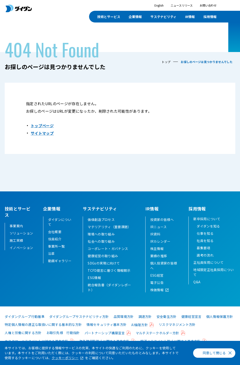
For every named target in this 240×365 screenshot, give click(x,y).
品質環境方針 (124, 322)
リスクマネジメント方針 (177, 330)
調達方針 (145, 322)
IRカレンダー (160, 247)
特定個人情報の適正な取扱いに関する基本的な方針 (43, 330)
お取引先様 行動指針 (63, 339)
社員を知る (205, 247)
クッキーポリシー (65, 357)
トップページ (42, 125)
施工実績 (16, 240)
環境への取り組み (101, 240)
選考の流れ (205, 261)
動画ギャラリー (59, 267)
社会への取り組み (101, 247)
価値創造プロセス (101, 225)
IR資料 (155, 240)
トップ (166, 62)
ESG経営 (157, 281)
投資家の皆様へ (162, 225)
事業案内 (16, 225)
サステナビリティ (163, 16)
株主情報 (157, 255)
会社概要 (54, 238)
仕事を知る (205, 239)
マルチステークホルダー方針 (157, 339)
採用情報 (210, 16)
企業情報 (135, 16)
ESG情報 (94, 284)
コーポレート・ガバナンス (108, 255)
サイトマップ (42, 133)
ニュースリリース (182, 5)
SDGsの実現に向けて (104, 269)
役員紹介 (54, 245)
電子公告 (157, 289)
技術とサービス (108, 16)
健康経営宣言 (191, 322)
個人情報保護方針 (219, 322)
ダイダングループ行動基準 (25, 322)
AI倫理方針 (139, 331)
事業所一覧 (56, 252)
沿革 (51, 259)
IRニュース (158, 233)
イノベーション (21, 247)
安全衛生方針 (167, 322)
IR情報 (190, 16)
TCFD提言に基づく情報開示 (109, 276)
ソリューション (21, 233)
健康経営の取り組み (103, 262)
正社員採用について (208, 268)
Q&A (196, 288)
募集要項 (203, 254)
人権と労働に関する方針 (23, 339)
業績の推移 (158, 262)
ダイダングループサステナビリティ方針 (79, 322)
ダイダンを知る (208, 232)
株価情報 (157, 296)
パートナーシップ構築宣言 (105, 339)
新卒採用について (206, 225)
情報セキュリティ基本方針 (106, 330)
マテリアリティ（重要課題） (109, 233)
